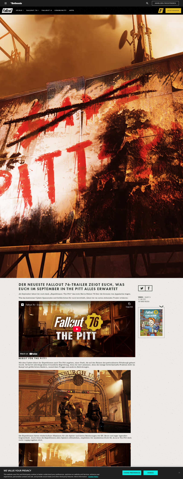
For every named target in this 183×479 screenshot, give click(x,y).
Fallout (7, 10)
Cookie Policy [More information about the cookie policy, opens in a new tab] (93, 477)
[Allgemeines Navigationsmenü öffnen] (5, 3)
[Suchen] (147, 3)
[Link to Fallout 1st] (161, 10)
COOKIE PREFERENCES (132, 473)
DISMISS (150, 473)
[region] (91, 473)
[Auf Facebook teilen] (148, 288)
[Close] (179, 472)
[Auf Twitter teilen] (142, 288)
